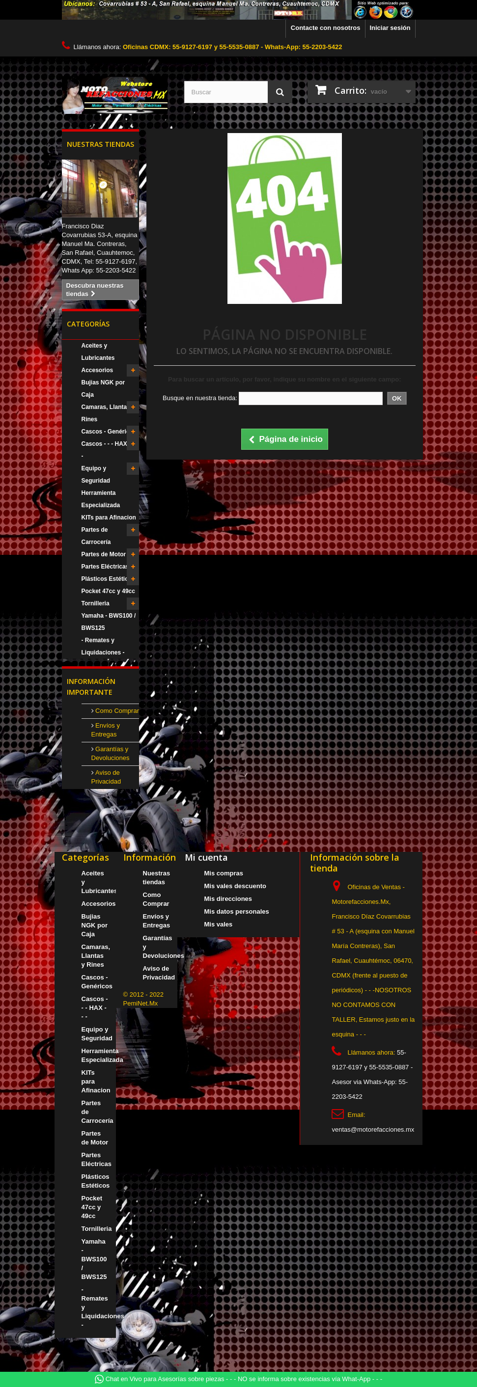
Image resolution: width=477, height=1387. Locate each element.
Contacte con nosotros (326, 27)
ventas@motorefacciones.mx (373, 1129)
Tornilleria (96, 603)
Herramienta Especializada (101, 499)
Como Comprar (116, 710)
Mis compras (223, 873)
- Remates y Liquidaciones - (103, 646)
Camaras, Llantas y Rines (108, 413)
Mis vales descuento (235, 886)
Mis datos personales (236, 911)
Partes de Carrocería (96, 535)
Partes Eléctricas (105, 566)
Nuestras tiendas (100, 144)
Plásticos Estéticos (108, 578)
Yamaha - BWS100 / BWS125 (109, 621)
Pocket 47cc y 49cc (108, 591)
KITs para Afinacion (109, 517)
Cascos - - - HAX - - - (108, 450)
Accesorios (97, 370)
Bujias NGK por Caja (103, 388)
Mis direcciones (228, 898)
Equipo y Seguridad (96, 474)
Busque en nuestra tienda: (200, 398)
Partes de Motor (104, 554)
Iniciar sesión (389, 27)
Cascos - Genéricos (109, 431)
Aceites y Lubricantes (98, 351)
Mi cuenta (206, 857)
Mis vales (218, 924)
